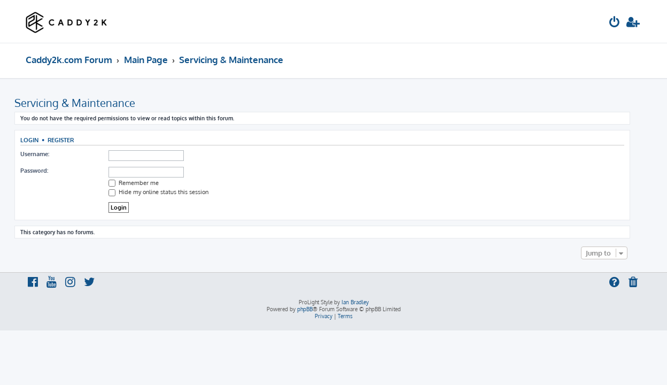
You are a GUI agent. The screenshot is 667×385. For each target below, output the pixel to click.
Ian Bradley (355, 302)
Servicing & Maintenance (86, 103)
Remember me (145, 183)
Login (41, 139)
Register (72, 139)
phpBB (305, 309)
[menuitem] (614, 23)
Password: (45, 170)
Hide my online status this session (170, 192)
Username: (46, 154)
